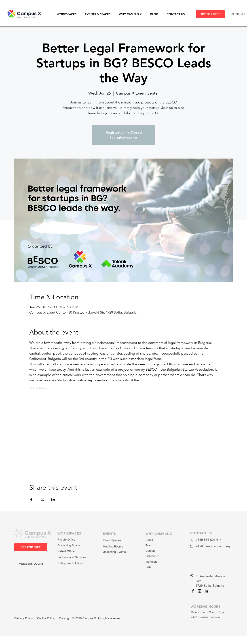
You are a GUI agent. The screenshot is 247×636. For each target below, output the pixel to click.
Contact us (153, 556)
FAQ (148, 567)
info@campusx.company (213, 546)
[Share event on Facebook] (31, 499)
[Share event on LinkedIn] (53, 499)
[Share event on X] (42, 499)
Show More (38, 388)
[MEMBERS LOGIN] (30, 564)
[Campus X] (193, 591)
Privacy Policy (23, 618)
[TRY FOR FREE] (210, 14)
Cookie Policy (46, 618)
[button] (69, 14)
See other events (123, 138)
